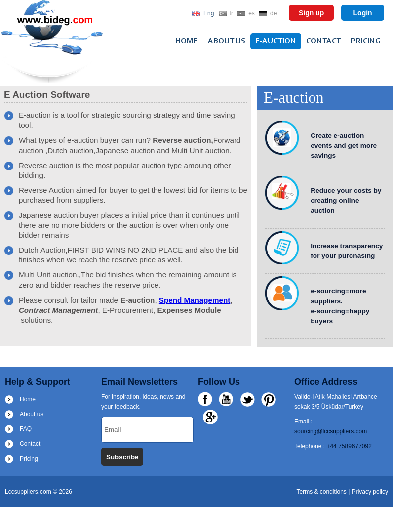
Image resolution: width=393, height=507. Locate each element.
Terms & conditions (322, 491)
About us (226, 41)
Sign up (311, 13)
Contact (323, 41)
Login (362, 13)
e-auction (275, 41)
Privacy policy (370, 491)
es (251, 13)
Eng (208, 13)
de (273, 13)
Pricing (366, 41)
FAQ (26, 428)
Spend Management (194, 300)
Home (186, 41)
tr (231, 13)
